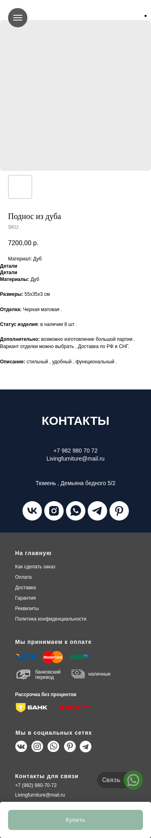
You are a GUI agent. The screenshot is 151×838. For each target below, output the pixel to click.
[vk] (32, 510)
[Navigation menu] (17, 17)
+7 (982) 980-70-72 (36, 785)
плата (23, 577)
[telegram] (97, 510)
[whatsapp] (75, 510)
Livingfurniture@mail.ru (40, 795)
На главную (33, 553)
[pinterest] (119, 510)
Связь (111, 780)
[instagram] (54, 510)
